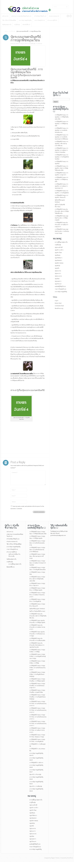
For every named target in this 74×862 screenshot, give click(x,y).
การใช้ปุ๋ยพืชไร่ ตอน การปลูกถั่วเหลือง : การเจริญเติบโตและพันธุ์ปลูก (37, 697)
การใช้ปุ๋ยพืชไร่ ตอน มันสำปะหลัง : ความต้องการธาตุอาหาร (61, 224)
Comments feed (59, 305)
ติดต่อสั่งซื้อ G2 (11, 567)
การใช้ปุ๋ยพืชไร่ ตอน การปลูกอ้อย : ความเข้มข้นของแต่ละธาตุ (61, 130)
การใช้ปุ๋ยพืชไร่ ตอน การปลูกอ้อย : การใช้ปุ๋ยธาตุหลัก (61, 123)
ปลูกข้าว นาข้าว (59, 250)
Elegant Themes (55, 858)
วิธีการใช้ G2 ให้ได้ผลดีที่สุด (14, 544)
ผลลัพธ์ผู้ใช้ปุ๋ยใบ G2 (60, 286)
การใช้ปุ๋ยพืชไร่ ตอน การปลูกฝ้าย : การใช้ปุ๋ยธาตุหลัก (61, 179)
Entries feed (58, 303)
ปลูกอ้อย (57, 278)
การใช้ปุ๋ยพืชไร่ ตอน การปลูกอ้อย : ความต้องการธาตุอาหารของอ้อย (61, 150)
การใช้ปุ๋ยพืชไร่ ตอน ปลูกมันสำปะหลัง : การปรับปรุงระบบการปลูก (62, 231)
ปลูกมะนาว (58, 273)
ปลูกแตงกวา (58, 281)
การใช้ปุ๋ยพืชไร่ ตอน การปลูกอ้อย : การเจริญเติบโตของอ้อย (62, 157)
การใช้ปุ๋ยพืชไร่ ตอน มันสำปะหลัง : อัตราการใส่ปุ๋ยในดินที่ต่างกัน (62, 211)
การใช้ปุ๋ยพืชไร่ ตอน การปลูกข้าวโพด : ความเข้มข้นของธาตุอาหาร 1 (37, 723)
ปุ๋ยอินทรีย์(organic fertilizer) (37, 608)
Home (6, 31)
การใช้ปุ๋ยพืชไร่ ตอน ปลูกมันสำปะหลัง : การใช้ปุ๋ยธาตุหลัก (61, 218)
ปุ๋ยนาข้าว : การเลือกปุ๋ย (35, 786)
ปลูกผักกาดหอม (59, 263)
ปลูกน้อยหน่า (58, 260)
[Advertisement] (17, 441)
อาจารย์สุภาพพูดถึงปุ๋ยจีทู (13, 546)
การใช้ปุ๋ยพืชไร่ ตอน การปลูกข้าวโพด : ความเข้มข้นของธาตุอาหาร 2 (37, 717)
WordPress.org (59, 308)
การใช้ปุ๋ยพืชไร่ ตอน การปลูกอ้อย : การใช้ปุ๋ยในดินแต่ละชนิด (62, 117)
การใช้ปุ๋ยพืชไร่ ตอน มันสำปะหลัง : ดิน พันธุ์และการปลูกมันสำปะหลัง (36, 645)
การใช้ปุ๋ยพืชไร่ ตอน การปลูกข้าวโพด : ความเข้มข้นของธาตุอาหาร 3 (37, 710)
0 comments (39, 43)
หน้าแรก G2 (10, 531)
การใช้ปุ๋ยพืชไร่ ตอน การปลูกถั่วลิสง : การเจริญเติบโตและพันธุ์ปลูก (37, 674)
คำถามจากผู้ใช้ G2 (12, 552)
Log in (56, 300)
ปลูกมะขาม (58, 271)
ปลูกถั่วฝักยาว (58, 258)
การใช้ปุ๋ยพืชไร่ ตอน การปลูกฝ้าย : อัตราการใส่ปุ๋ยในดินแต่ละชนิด (61, 168)
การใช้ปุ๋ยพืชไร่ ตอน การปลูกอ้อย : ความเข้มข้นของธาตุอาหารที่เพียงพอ (61, 137)
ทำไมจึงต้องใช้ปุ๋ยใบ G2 (13, 539)
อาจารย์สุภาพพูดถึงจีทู (61, 291)
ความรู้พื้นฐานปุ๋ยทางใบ (61, 242)
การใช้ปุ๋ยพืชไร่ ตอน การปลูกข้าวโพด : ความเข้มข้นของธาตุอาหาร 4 (37, 703)
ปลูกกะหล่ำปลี (58, 247)
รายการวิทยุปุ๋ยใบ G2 (60, 289)
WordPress (70, 858)
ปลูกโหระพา (58, 284)
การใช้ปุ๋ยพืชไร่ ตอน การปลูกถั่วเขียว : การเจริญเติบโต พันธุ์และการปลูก (37, 656)
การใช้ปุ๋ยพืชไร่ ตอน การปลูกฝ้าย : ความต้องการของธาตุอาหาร (61, 186)
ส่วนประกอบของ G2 (12, 541)
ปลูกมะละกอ (58, 276)
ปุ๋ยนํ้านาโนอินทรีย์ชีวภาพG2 (37, 611)
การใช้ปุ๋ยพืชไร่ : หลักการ (36, 762)
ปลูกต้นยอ (57, 255)
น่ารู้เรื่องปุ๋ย (12, 31)
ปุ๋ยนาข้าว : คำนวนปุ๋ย (35, 774)
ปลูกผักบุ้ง (57, 265)
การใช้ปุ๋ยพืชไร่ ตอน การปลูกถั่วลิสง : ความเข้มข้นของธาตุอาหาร (37, 667)
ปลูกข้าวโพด (58, 252)
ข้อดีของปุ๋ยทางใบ (11, 559)
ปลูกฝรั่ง (57, 268)
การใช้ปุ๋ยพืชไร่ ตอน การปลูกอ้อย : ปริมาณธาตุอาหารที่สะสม (61, 143)
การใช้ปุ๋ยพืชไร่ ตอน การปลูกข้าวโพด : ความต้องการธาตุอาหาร (37, 730)
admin (17, 43)
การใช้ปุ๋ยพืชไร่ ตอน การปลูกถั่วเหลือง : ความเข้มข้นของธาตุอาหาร (37, 685)
